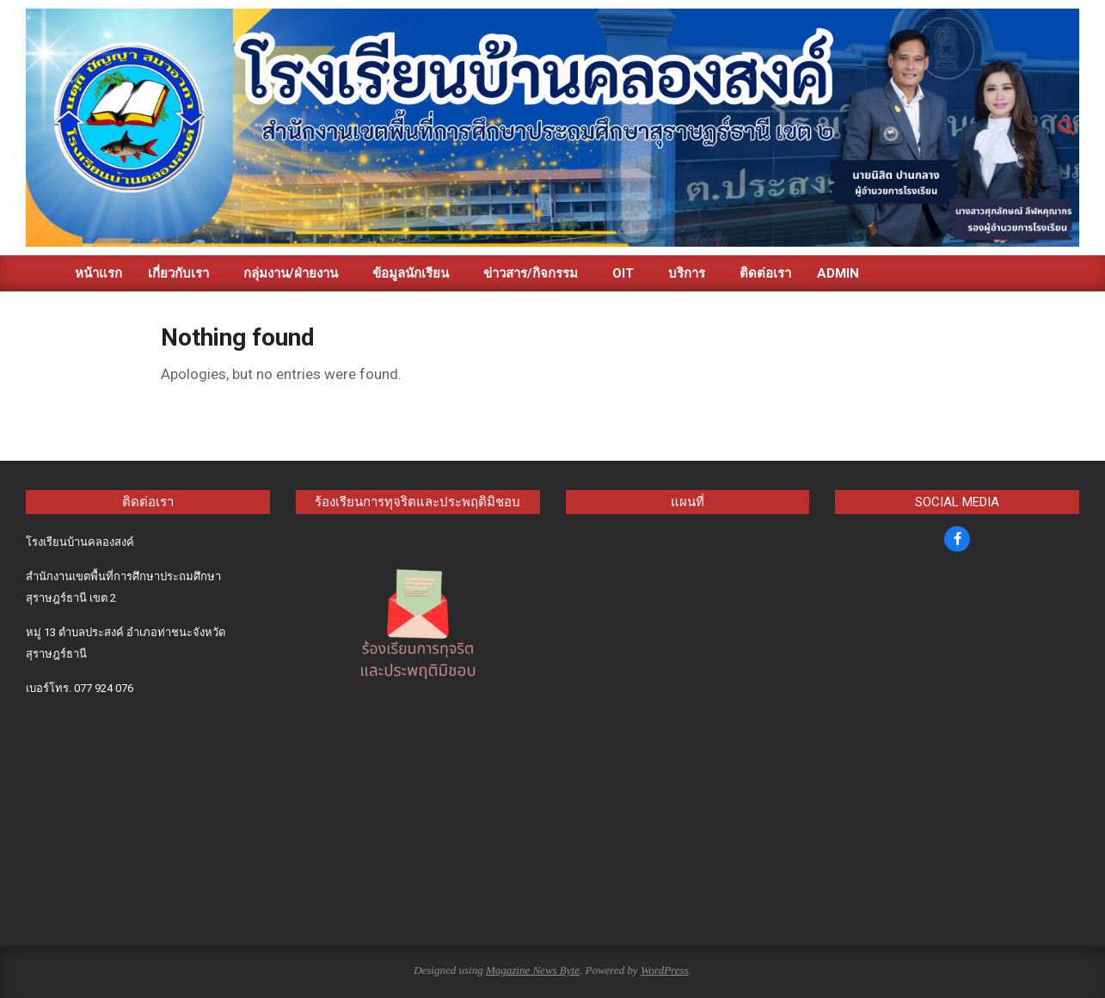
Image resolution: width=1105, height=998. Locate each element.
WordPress (665, 970)
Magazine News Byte (533, 970)
